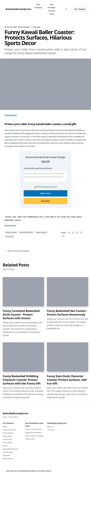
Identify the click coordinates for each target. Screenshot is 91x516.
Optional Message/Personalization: (38, 208)
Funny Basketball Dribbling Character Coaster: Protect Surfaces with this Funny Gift (21, 501)
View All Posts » (9, 391)
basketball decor (26, 354)
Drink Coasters (24, 27)
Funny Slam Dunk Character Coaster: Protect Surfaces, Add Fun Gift (67, 501)
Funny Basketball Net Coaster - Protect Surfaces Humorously (67, 435)
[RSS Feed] (66, 9)
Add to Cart (45, 233)
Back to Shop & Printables (17, 373)
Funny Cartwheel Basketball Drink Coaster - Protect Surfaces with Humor (21, 436)
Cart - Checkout (79, 9)
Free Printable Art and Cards (52, 9)
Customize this (11, 155)
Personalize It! (10, 347)
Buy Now (45, 241)
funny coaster (11, 354)
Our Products (39, 6)
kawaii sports (41, 354)
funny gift (9, 358)
